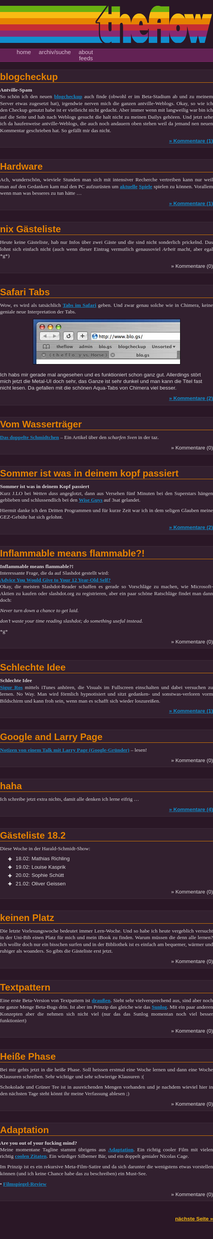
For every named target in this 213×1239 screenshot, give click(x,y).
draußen (101, 1000)
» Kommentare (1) (191, 141)
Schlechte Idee (32, 667)
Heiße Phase (28, 1056)
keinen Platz (27, 917)
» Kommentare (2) (191, 398)
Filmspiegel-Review (24, 1184)
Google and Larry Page (51, 737)
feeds (86, 58)
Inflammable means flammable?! (72, 553)
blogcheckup (29, 76)
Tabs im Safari (79, 305)
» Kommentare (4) (191, 809)
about (86, 52)
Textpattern (25, 987)
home (24, 52)
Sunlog (159, 1007)
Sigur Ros (11, 687)
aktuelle (129, 186)
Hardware (21, 166)
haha (11, 786)
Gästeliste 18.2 (32, 835)
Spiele (145, 186)
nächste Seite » (194, 1219)
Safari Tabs (25, 292)
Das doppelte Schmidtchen (29, 437)
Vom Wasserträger (41, 424)
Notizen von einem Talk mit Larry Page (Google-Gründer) (64, 750)
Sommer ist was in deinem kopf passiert (89, 473)
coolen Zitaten (30, 1156)
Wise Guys (90, 500)
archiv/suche (55, 52)
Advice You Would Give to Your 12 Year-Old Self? (55, 580)
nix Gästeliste (30, 229)
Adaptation (24, 1130)
